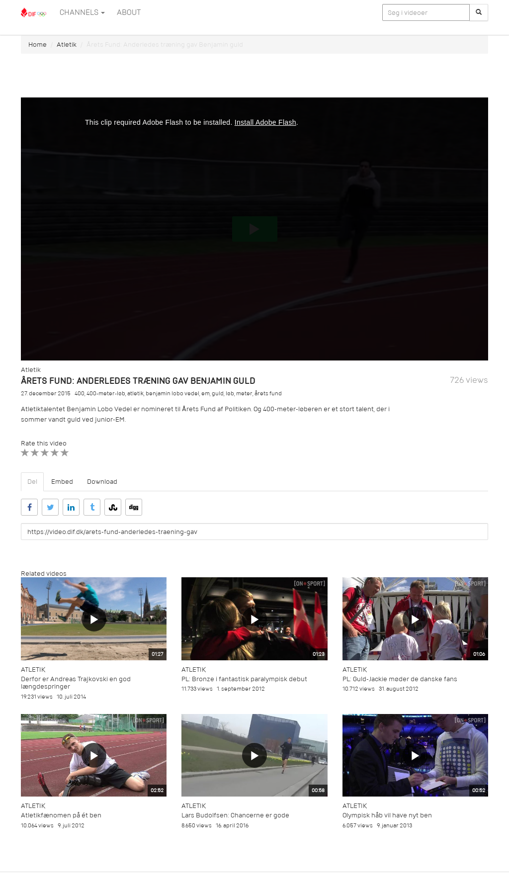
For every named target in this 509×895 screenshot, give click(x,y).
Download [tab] (102, 481)
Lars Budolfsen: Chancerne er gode (235, 815)
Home (37, 44)
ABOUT (129, 12)
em (205, 393)
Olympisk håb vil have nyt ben (387, 815)
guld (218, 393)
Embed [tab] (62, 481)
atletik (135, 393)
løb (230, 393)
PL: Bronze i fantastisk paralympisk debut (244, 679)
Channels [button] (82, 12)
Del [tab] (32, 481)
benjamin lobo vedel (172, 393)
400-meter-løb (105, 393)
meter (244, 393)
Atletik (67, 44)
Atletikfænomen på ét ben (61, 815)
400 (80, 393)
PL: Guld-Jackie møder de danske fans (399, 679)
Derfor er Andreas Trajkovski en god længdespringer (76, 682)
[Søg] (478, 12)
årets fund (268, 393)
